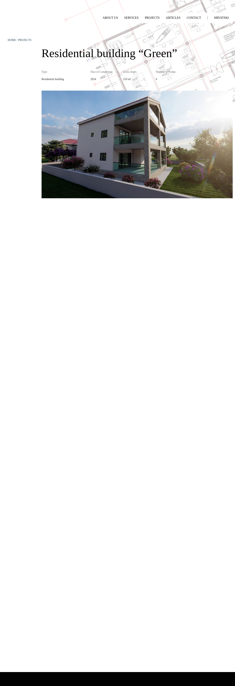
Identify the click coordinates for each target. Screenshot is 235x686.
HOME (12, 40)
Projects (24, 40)
